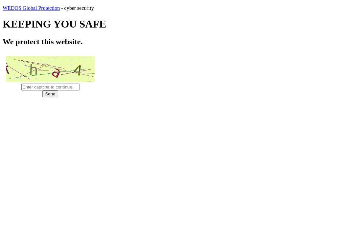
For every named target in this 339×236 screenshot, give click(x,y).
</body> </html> (169, 118)
